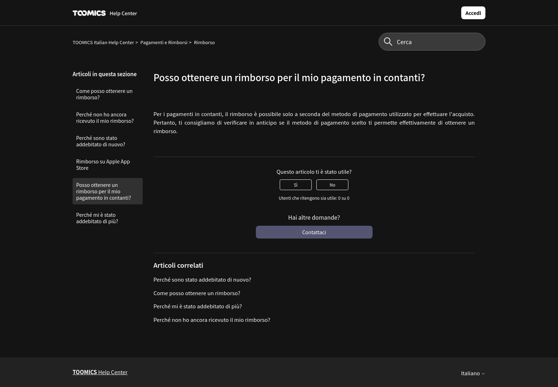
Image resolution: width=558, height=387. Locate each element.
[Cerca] (432, 41)
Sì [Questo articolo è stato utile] (296, 185)
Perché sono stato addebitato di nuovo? (100, 141)
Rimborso (204, 42)
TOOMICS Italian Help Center (103, 42)
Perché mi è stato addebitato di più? (97, 218)
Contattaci (314, 232)
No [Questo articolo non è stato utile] (332, 185)
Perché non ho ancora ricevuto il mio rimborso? (105, 117)
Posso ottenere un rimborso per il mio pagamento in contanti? (103, 191)
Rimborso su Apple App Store (103, 164)
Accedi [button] (473, 12)
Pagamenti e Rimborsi (164, 42)
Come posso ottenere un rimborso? (104, 94)
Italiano (473, 373)
